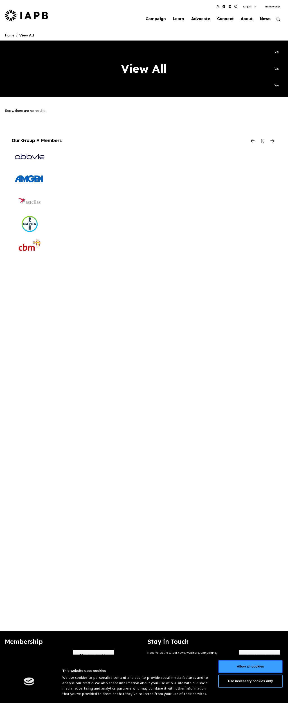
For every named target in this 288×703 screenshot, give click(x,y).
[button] (250, 7)
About (246, 18)
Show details (72, 690)
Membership (272, 6)
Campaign (152, 18)
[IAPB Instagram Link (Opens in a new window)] (236, 7)
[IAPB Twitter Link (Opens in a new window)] (218, 7)
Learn (175, 18)
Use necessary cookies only (250, 662)
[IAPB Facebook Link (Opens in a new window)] (224, 7)
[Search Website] (278, 20)
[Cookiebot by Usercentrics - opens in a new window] (29, 694)
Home (9, 35)
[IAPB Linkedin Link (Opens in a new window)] (230, 7)
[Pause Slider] (262, 141)
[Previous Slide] (252, 141)
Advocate (198, 18)
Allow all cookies (250, 647)
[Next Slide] (272, 141)
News (264, 18)
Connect (223, 18)
